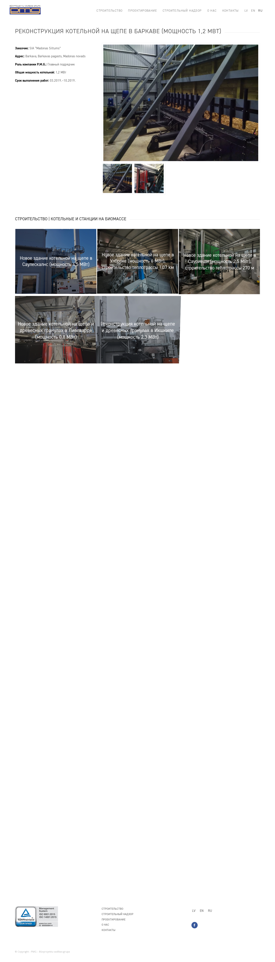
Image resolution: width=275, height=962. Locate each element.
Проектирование (113, 919)
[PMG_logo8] (25, 10)
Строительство (112, 909)
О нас (105, 924)
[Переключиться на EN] (202, 911)
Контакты (108, 930)
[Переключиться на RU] (210, 911)
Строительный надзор (117, 914)
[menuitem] (109, 10)
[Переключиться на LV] (194, 911)
